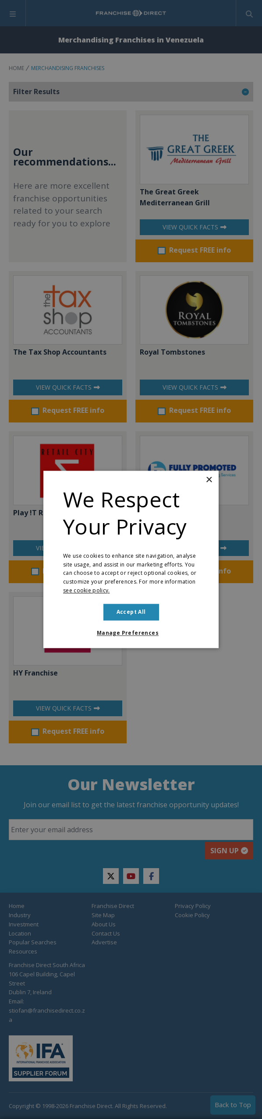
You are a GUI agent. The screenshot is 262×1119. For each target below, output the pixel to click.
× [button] (208, 480)
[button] (131, 633)
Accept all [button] (131, 612)
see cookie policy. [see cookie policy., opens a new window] (86, 590)
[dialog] (131, 559)
